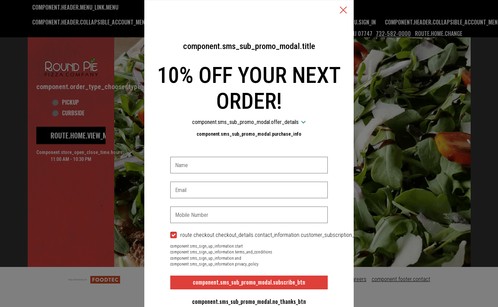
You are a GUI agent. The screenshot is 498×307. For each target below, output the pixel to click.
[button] (343, 11)
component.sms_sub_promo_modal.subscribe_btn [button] (249, 282)
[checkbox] (249, 235)
